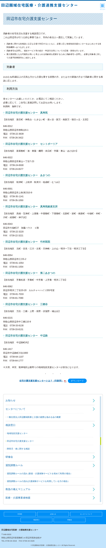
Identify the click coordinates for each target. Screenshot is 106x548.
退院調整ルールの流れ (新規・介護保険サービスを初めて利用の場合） (39, 473)
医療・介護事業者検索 (18, 497)
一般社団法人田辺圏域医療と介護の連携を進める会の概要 (34, 417)
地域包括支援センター (17, 433)
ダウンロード (77, 381)
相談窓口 (10, 425)
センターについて (15, 409)
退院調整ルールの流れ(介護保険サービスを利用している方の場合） (38, 481)
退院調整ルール (14, 465)
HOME (20, 514)
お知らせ (10, 400)
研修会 (9, 457)
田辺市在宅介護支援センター (20, 441)
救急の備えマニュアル (18, 489)
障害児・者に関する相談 (18, 449)
